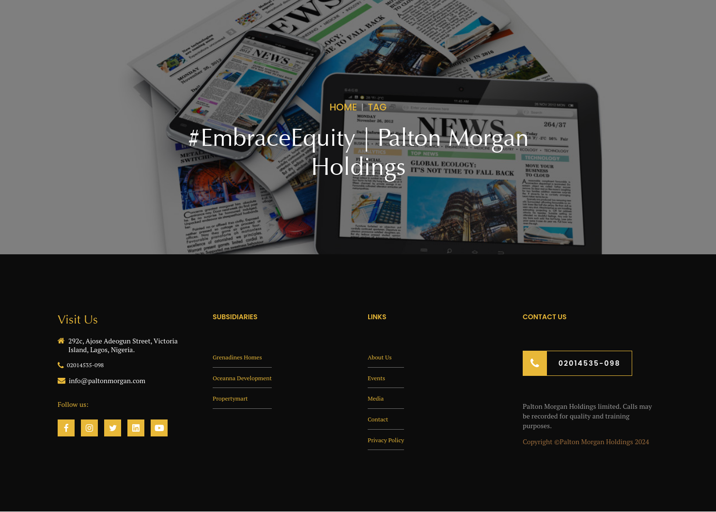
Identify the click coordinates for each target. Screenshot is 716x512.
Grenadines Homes (241, 356)
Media (377, 397)
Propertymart (233, 397)
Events (378, 377)
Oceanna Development (247, 377)
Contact (379, 418)
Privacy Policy (389, 439)
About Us (381, 356)
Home (343, 106)
